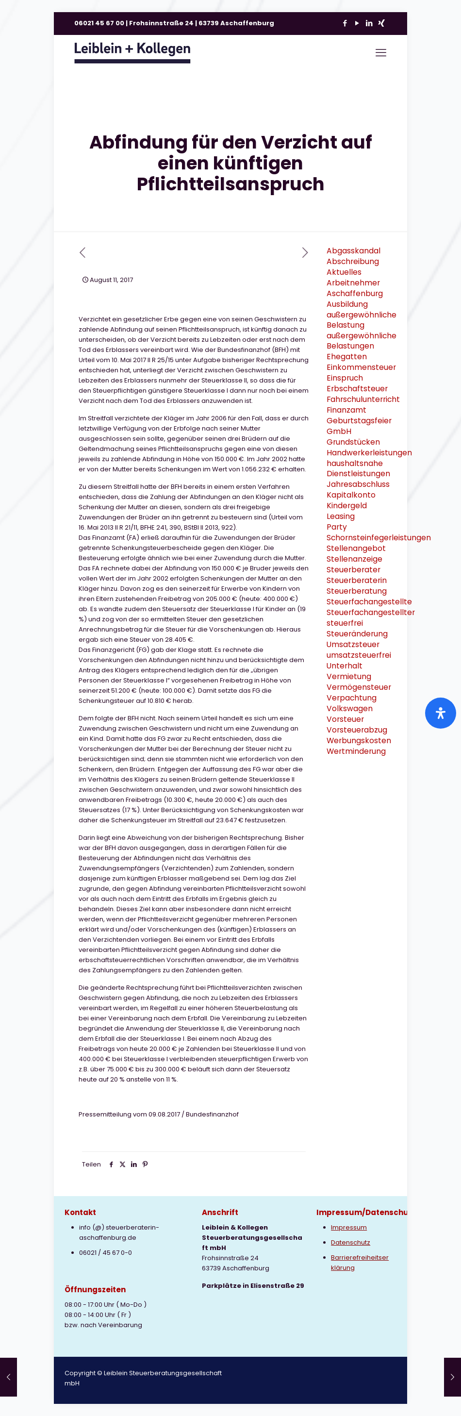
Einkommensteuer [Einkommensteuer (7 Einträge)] (361, 367)
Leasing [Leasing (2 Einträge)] (341, 516)
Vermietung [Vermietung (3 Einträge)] (349, 676)
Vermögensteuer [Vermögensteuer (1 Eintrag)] (359, 687)
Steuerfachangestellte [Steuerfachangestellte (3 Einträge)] (369, 602)
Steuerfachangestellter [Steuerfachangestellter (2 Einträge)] (371, 612)
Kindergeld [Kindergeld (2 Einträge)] (347, 505)
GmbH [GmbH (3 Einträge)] (339, 431)
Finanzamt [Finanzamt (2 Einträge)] (346, 410)
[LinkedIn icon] (369, 23)
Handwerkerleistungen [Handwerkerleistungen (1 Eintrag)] (369, 453)
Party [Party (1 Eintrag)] (337, 527)
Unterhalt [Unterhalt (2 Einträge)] (344, 666)
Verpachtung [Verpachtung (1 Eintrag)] (352, 698)
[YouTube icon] (357, 23)
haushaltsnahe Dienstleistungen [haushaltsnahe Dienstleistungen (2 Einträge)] (358, 468)
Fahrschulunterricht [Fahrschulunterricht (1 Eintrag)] (363, 399)
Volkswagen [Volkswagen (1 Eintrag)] (350, 708)
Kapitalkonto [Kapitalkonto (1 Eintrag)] (351, 495)
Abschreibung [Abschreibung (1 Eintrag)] (353, 261)
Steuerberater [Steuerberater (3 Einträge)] (353, 570)
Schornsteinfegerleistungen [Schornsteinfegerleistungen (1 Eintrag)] (379, 538)
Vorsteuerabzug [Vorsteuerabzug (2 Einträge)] (357, 730)
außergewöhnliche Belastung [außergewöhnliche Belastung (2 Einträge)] (361, 320)
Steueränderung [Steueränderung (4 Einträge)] (357, 634)
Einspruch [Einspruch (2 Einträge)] (345, 378)
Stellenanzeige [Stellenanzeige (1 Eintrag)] (354, 559)
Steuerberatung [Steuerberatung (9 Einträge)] (357, 591)
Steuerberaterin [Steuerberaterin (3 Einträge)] (357, 580)
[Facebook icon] (344, 23)
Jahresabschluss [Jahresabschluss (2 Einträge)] (358, 484)
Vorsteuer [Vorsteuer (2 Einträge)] (345, 719)
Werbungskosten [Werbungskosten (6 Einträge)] (359, 740)
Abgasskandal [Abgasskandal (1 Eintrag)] (353, 251)
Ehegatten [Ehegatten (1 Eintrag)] (347, 356)
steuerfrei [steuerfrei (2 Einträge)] (345, 623)
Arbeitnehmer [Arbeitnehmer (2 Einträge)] (353, 283)
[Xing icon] (381, 23)
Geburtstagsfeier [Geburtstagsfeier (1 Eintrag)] (359, 421)
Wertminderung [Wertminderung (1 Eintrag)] (356, 751)
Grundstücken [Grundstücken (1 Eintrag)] (353, 442)
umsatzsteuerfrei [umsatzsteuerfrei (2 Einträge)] (359, 655)
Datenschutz (350, 1242)
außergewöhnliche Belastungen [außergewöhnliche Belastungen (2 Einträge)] (361, 341)
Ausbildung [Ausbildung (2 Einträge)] (347, 304)
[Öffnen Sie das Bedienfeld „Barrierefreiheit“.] (440, 713)
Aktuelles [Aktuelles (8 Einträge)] (344, 272)
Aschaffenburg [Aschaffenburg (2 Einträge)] (355, 293)
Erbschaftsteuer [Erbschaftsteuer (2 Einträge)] (357, 388)
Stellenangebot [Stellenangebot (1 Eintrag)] (356, 548)
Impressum (349, 1227)
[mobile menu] (381, 53)
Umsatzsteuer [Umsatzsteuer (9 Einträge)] (353, 644)
